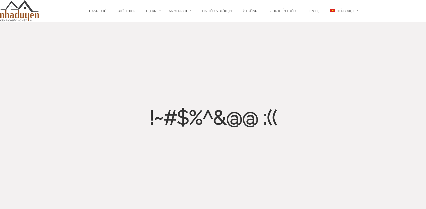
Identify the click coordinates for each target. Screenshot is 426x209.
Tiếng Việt (342, 10)
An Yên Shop (180, 10)
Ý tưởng (250, 10)
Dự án (151, 10)
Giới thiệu (126, 10)
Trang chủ (96, 10)
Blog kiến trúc (282, 10)
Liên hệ (313, 10)
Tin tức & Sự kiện (217, 10)
